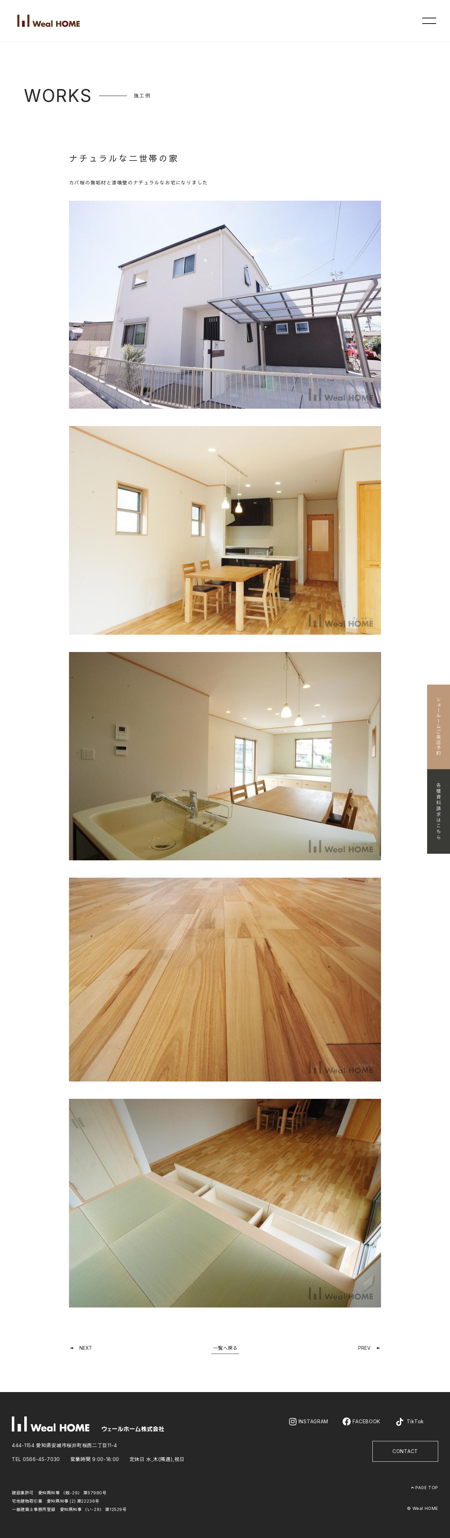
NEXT (85, 1348)
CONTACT (405, 1451)
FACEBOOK (361, 1421)
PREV (364, 1348)
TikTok (409, 1422)
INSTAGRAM (308, 1421)
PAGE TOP (424, 1487)
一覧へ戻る (225, 1348)
